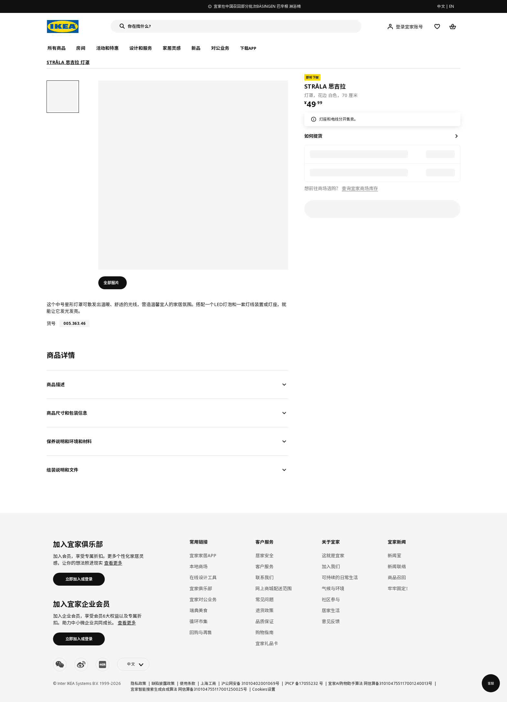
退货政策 (264, 610)
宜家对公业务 (203, 599)
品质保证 (264, 621)
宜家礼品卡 (266, 643)
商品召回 (397, 577)
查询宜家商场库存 (360, 188)
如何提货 (313, 136)
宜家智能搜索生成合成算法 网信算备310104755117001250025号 (189, 689)
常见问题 (264, 599)
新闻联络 (397, 566)
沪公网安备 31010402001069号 (250, 683)
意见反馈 (331, 621)
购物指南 (264, 632)
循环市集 (198, 621)
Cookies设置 (263, 689)
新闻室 (394, 555)
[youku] (102, 664)
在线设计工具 (203, 577)
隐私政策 (138, 683)
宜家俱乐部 (200, 588)
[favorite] (457, 86)
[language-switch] (133, 664)
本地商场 (198, 566)
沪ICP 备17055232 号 (304, 683)
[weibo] (81, 664)
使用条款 (187, 683)
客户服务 (264, 566)
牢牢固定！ (399, 588)
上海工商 (208, 683)
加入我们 (331, 566)
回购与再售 (200, 632)
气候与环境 (333, 588)
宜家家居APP (202, 555)
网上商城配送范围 (273, 588)
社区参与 (331, 599)
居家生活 (331, 610)
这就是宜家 (333, 555)
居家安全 (264, 555)
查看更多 (113, 563)
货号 (51, 323)
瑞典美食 (198, 610)
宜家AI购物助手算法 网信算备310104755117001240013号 (380, 683)
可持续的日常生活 (340, 577)
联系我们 (264, 577)
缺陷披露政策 (163, 683)
